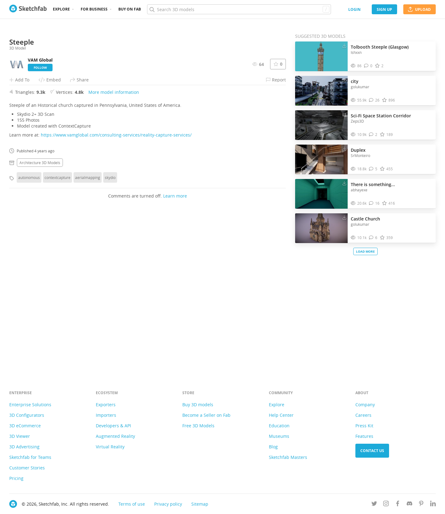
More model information (113, 247)
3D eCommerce (25, 426)
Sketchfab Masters (288, 457)
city (354, 81)
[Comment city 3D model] (374, 100)
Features (364, 436)
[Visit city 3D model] (321, 91)
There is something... (373, 184)
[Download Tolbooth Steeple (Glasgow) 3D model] (344, 45)
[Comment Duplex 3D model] (373, 169)
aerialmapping (87, 332)
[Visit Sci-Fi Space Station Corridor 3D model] (321, 125)
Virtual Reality (110, 447)
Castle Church (365, 219)
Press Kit (364, 426)
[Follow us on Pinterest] (421, 504)
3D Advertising (24, 447)
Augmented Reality (115, 436)
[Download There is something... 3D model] (344, 183)
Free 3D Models (198, 426)
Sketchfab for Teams (30, 457)
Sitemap (199, 504)
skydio (110, 332)
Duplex (358, 150)
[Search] (238, 9)
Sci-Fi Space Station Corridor (381, 116)
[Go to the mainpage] (28, 9)
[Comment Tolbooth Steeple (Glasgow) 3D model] (368, 65)
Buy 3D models (197, 404)
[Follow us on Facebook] (397, 504)
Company (365, 404)
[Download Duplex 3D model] (344, 148)
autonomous (29, 332)
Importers (106, 415)
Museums (279, 436)
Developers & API (113, 426)
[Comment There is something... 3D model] (374, 203)
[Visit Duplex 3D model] (321, 159)
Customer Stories (27, 468)
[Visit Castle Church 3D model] (321, 228)
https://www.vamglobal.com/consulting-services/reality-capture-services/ (116, 290)
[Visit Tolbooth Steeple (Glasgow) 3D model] (321, 56)
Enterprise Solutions (30, 404)
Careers (363, 415)
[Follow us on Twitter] (374, 504)
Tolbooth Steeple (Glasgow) (380, 47)
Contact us (372, 450)
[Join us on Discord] (409, 504)
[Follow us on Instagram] (386, 504)
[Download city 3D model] (344, 79)
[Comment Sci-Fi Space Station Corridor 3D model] (373, 134)
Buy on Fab (129, 9)
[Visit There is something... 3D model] (321, 194)
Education (279, 426)
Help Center (281, 415)
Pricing (16, 478)
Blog (273, 447)
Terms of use (131, 504)
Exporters (106, 404)
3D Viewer (19, 436)
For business (94, 9)
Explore (61, 9)
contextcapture (57, 332)
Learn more (175, 351)
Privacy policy (168, 504)
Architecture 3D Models (39, 317)
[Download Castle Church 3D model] (344, 217)
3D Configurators (26, 415)
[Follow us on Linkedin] (433, 504)
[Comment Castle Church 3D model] (373, 237)
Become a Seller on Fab (206, 415)
